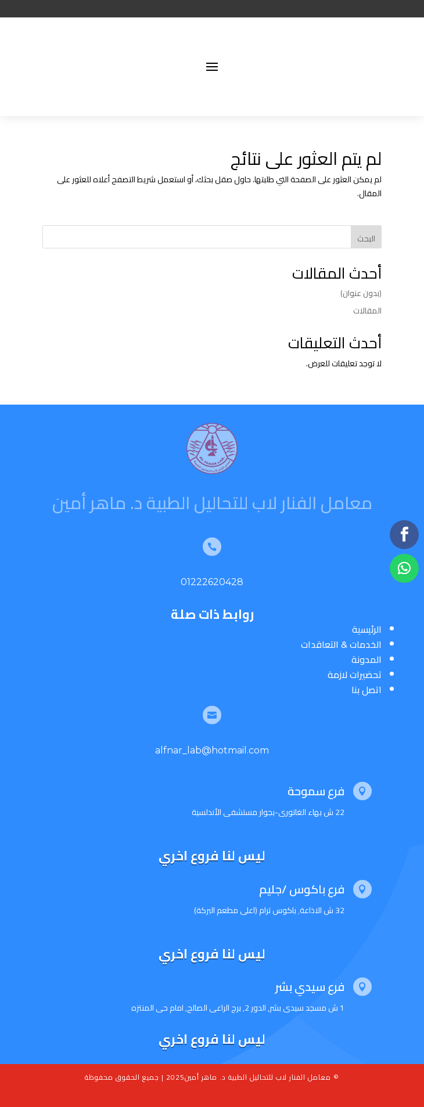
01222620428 (212, 581)
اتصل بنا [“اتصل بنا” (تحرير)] (366, 689)
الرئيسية (367, 629)
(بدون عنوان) (361, 293)
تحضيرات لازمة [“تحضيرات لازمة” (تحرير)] (355, 674)
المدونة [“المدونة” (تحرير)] (366, 659)
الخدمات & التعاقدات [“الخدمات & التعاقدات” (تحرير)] (341, 644)
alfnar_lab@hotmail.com (212, 750)
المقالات (367, 310)
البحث (366, 238)
